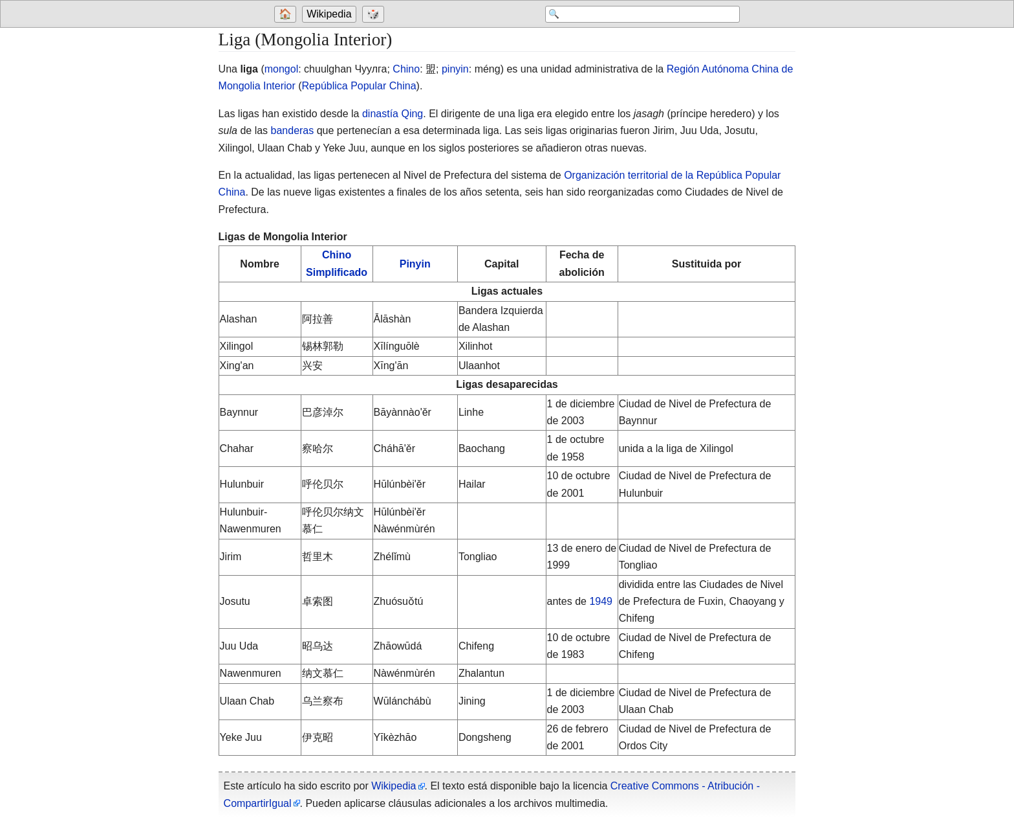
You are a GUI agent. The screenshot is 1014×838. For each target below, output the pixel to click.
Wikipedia (329, 13)
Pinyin (415, 263)
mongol (281, 68)
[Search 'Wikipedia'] (636, 14)
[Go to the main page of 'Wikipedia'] (330, 14)
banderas (292, 130)
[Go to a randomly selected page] (374, 14)
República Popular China (359, 85)
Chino (406, 68)
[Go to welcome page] (286, 14)
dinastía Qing (392, 113)
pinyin (455, 68)
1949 (600, 601)
